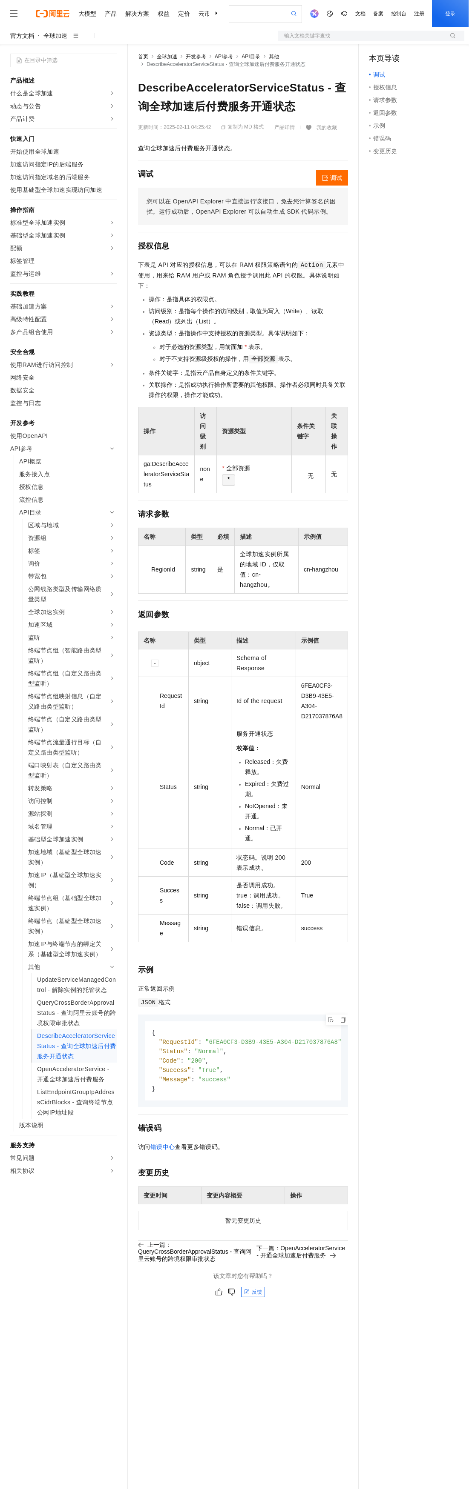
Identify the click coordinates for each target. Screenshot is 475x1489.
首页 (143, 57)
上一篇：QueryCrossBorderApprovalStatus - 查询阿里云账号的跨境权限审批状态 (194, 1254)
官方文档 (22, 35)
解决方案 (137, 13)
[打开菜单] (13, 13)
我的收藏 (327, 128)
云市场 (207, 13)
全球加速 (55, 35)
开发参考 (196, 57)
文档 (360, 14)
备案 (378, 14)
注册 (419, 14)
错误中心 (162, 1149)
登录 (450, 14)
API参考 (224, 57)
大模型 (87, 13)
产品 (111, 13)
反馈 (253, 1295)
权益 (164, 13)
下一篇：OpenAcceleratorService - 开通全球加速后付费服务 (300, 1254)
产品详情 (284, 127)
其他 (274, 57)
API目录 (251, 57)
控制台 (398, 14)
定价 (184, 13)
